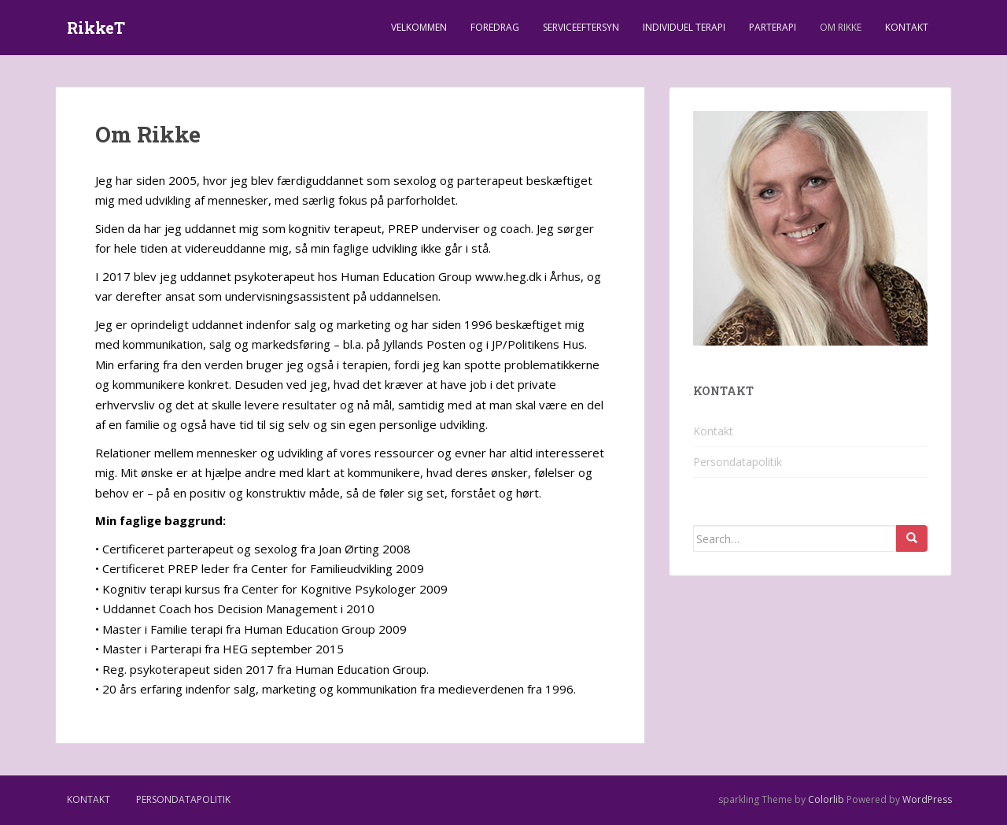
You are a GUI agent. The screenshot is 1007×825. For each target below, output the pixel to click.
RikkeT (96, 27)
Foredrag (494, 27)
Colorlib (826, 799)
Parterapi (772, 27)
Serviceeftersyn (581, 27)
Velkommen (419, 27)
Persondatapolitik (737, 461)
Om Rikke (840, 27)
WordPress (927, 799)
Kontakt (906, 27)
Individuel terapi (684, 27)
